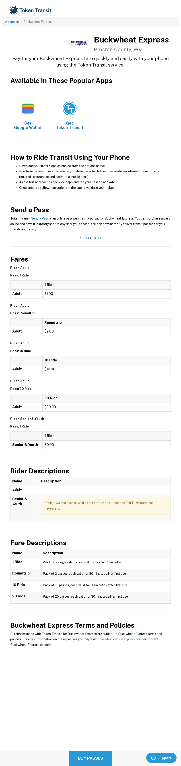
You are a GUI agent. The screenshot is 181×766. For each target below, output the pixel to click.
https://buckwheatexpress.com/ (120, 639)
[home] (31, 10)
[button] (165, 10)
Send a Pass (40, 218)
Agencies (12, 22)
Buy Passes (90, 758)
